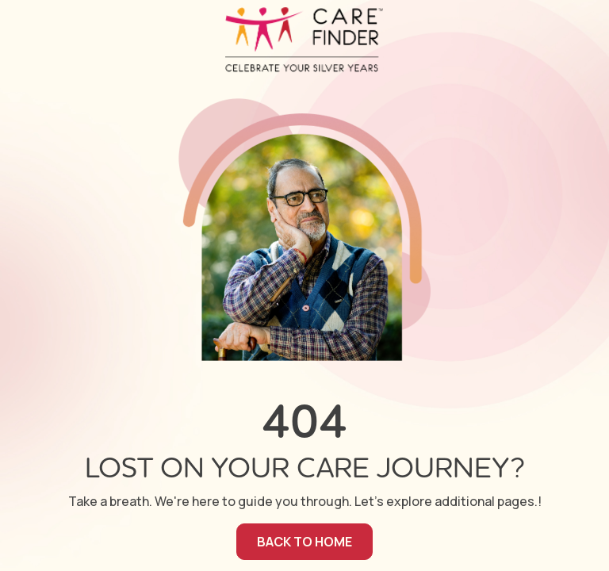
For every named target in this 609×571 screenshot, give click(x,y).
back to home (304, 541)
